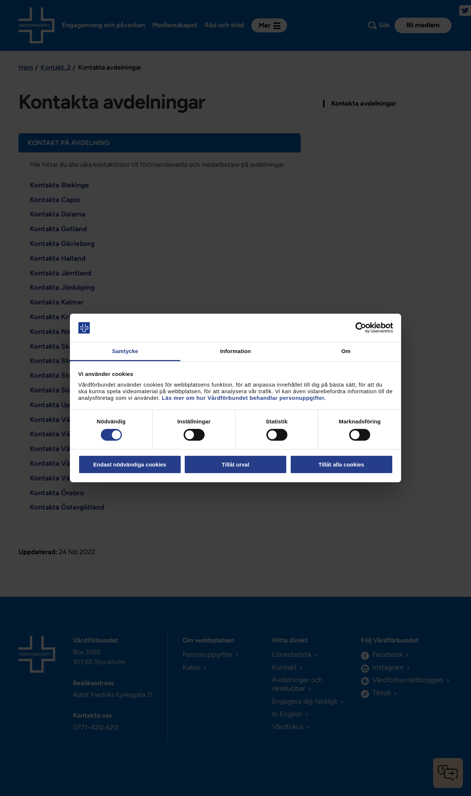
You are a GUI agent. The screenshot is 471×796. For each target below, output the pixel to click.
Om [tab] (345, 351)
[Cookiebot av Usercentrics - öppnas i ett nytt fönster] (361, 327)
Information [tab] (235, 351)
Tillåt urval (235, 464)
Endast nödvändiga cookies (129, 464)
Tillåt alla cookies (341, 464)
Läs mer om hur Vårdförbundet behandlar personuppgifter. (244, 398)
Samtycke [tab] (125, 351)
